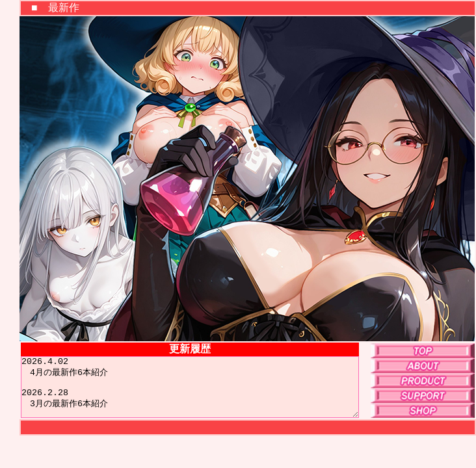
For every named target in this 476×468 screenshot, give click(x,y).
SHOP (423, 410)
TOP (423, 350)
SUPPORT (423, 395)
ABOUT (423, 365)
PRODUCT (423, 380)
